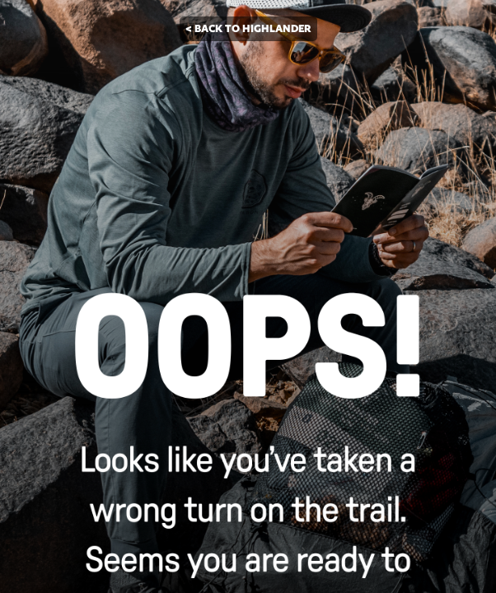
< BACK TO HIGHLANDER (248, 28)
